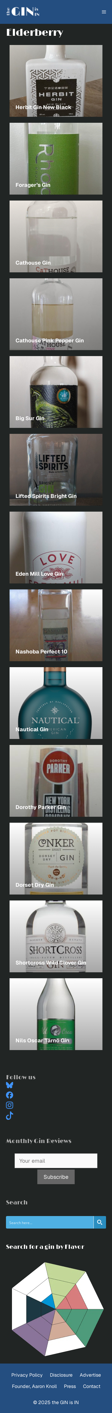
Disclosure (61, 1375)
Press (70, 1386)
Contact (91, 1386)
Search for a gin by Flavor (45, 1247)
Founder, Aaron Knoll (34, 1386)
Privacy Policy (27, 1375)
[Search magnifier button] (99, 1222)
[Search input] (50, 1222)
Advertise (90, 1375)
